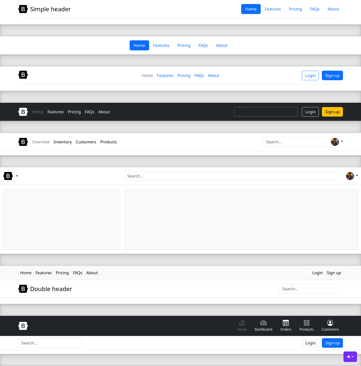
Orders (285, 326)
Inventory (63, 142)
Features (273, 9)
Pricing (295, 9)
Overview (41, 142)
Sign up (334, 273)
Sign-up (332, 75)
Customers (86, 142)
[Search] (266, 112)
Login (310, 75)
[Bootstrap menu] (22, 176)
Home (251, 9)
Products (108, 142)
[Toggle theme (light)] (350, 356)
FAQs (315, 9)
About (333, 9)
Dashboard (263, 326)
